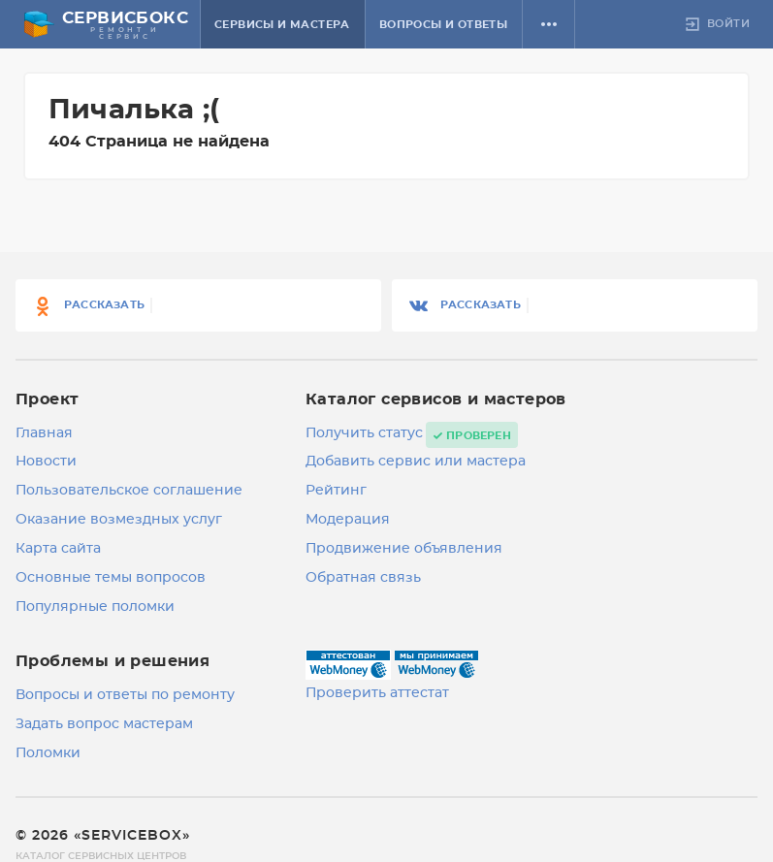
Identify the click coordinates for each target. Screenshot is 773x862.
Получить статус (364, 433)
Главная (44, 433)
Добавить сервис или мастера (416, 461)
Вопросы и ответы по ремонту (125, 695)
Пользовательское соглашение (129, 490)
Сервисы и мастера (282, 24)
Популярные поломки (95, 607)
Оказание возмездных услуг (119, 520)
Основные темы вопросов (111, 578)
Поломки (48, 753)
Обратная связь (363, 578)
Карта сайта (58, 549)
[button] (548, 24)
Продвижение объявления (404, 549)
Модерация (348, 520)
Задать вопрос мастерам (104, 724)
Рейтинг (336, 490)
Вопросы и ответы (443, 24)
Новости (46, 461)
